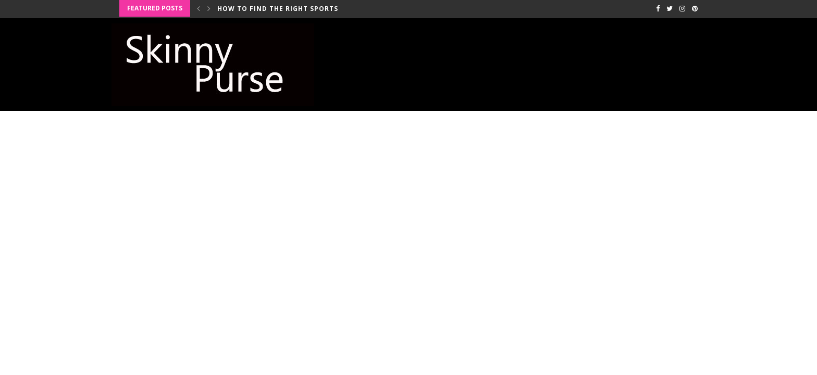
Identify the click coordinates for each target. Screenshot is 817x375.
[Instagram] (682, 8)
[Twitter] (669, 8)
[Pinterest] (695, 8)
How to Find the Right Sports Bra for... (298, 8)
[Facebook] (658, 8)
